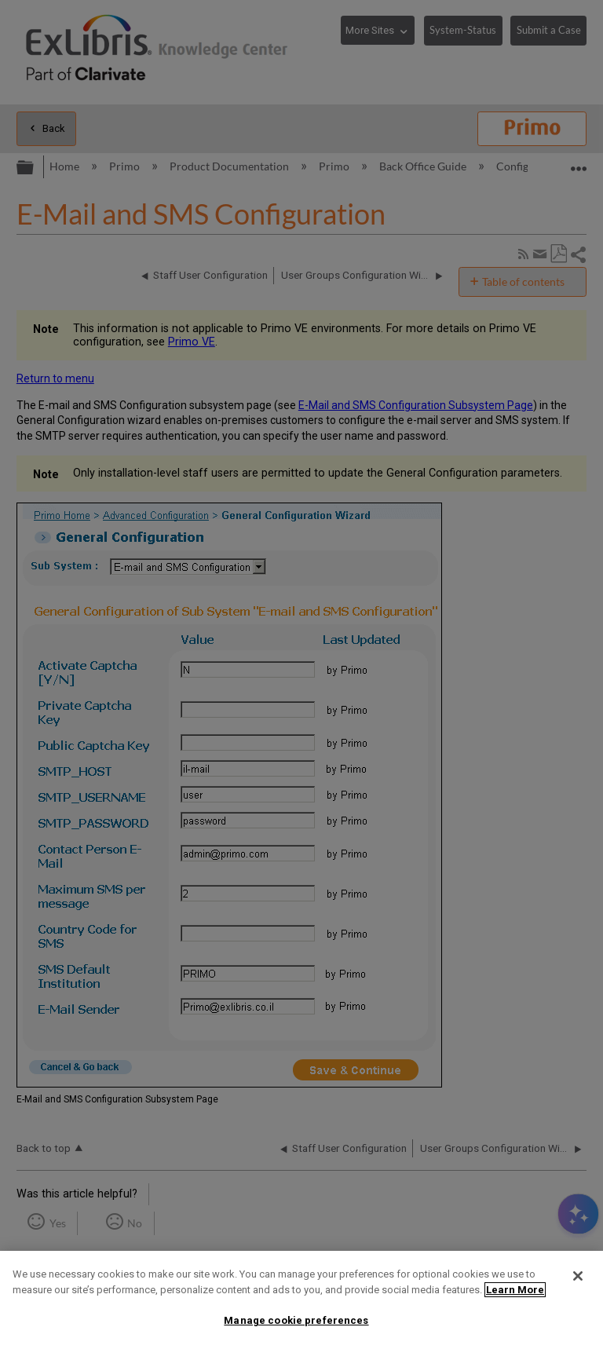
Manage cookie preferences (296, 1320)
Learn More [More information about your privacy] (515, 1290)
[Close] (578, 1276)
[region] (301, 1300)
